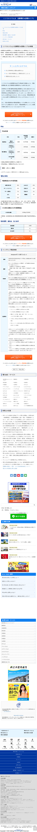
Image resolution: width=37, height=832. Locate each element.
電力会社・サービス (7, 39)
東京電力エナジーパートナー (7, 380)
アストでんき (6, 386)
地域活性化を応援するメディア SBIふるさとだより (10, 808)
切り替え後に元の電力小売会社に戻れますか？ (14, 585)
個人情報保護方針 (18, 767)
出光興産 (5, 397)
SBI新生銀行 (3, 786)
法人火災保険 (11, 747)
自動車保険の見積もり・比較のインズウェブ (9, 807)
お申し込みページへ (18, 114)
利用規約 (18, 756)
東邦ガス (5, 403)
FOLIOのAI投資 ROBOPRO (16, 779)
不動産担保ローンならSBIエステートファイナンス (10, 800)
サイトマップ (18, 759)
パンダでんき (16, 388)
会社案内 (18, 762)
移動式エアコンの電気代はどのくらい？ (18, 549)
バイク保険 (25, 740)
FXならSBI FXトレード (27, 780)
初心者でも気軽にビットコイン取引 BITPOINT (22, 782)
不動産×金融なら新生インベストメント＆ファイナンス (11, 801)
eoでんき (5, 393)
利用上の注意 (6, 41)
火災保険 (18, 740)
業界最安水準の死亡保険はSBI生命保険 (27, 789)
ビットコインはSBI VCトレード (7, 782)
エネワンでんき (17, 386)
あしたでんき (16, 395)
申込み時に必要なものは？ (8, 592)
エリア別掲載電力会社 (28, 405)
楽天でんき (16, 405)
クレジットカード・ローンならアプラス (25, 807)
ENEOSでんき (27, 390)
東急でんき (16, 401)
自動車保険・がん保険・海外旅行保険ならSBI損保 (10, 789)
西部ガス (15, 399)
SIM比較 (25, 743)
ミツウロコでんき (27, 388)
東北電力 (5, 382)
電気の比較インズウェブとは (18, 751)
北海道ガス (26, 403)
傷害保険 (32, 740)
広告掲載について (18, 773)
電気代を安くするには (29, 730)
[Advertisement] (18, 608)
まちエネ (5, 405)
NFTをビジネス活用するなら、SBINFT (8, 815)
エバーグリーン (17, 397)
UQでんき (5, 395)
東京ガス (26, 401)
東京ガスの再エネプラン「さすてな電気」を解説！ (20, 542)
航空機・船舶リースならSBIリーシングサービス (10, 822)
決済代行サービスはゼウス (26, 820)
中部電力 (15, 382)
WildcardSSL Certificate (18, 715)
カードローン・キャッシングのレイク (27, 800)
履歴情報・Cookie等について (18, 770)
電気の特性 (5, 32)
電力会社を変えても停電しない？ (10, 577)
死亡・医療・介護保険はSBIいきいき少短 (8, 790)
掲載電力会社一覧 (5, 662)
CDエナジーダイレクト (18, 390)
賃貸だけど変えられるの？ (8, 581)
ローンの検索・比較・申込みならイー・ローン (9, 806)
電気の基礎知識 (4, 734)
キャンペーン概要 (11, 122)
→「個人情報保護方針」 (6, 711)
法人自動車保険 (4, 747)
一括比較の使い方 (5, 730)
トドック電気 (16, 403)
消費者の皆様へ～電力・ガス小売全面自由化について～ (17, 466)
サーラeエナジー (6, 399)
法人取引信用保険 (32, 747)
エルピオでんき (27, 386)
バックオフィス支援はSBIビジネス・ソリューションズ (11, 819)
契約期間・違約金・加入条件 (9, 35)
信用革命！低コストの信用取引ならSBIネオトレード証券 (11, 780)
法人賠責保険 (25, 747)
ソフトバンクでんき (7, 401)
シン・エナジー (27, 399)
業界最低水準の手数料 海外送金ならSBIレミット (15, 786)
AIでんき (26, 384)
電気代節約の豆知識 (28, 732)
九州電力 (15, 384)
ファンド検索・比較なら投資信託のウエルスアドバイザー (11, 798)
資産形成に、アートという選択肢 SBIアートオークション (12, 783)
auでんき (5, 390)
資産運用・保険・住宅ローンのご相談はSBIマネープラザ (11, 799)
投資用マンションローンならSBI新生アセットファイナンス (12, 803)
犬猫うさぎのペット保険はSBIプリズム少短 (9, 792)
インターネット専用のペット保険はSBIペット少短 (10, 794)
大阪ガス (26, 397)
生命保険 (11, 740)
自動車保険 (4, 740)
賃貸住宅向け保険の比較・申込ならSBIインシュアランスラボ (12, 809)
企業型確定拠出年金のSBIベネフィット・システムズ (10, 820)
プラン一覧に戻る (18, 369)
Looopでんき (26, 393)
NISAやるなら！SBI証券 (5, 779)
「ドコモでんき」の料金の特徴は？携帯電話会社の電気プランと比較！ (22, 528)
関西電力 (15, 379)
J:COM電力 (16, 393)
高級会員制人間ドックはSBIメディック (8, 812)
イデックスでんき (27, 395)
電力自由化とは (4, 732)
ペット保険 (11, 743)
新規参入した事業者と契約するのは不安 (12, 588)
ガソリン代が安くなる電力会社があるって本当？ (20, 534)
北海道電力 (26, 379)
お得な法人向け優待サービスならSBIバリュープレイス (11, 818)
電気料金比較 (18, 743)
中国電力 (5, 384)
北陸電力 (26, 382)
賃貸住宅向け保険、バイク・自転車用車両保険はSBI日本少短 (12, 791)
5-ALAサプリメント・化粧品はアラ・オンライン (25, 812)
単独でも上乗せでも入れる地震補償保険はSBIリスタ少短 (11, 795)
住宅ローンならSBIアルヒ (28, 799)
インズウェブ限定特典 (8, 37)
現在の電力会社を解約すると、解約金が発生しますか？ (16, 596)
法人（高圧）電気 (18, 747)
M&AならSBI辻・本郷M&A (25, 822)
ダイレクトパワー (6, 388)
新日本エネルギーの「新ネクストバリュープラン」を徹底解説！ (22, 557)
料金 (4, 30)
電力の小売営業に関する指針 (10, 468)
